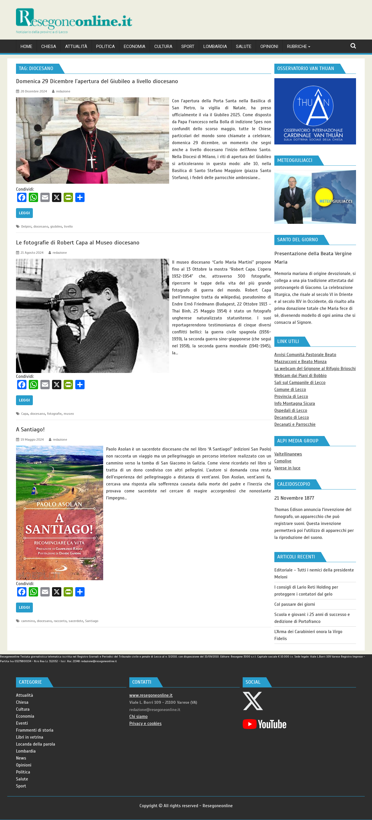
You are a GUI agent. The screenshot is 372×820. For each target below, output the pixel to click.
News (21, 758)
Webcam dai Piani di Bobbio (300, 375)
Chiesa (22, 702)
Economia (25, 716)
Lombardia (26, 751)
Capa (24, 414)
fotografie (54, 414)
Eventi (22, 723)
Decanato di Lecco (291, 417)
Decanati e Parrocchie (295, 424)
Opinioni (23, 765)
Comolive (282, 461)
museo (69, 414)
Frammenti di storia (34, 730)
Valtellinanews (288, 454)
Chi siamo (138, 716)
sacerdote (76, 621)
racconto (60, 621)
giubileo (56, 226)
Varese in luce (287, 468)
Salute (22, 779)
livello (68, 226)
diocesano (40, 226)
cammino (28, 621)
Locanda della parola (35, 744)
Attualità (24, 695)
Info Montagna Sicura (294, 403)
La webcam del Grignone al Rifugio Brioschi (315, 368)
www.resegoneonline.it (151, 695)
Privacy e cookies (145, 723)
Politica (23, 772)
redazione (61, 91)
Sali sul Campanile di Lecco (300, 382)
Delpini (26, 226)
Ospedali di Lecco (290, 410)
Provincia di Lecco (291, 396)
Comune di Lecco (290, 389)
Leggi (24, 213)
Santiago (91, 621)
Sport (21, 786)
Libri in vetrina (29, 737)
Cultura (23, 709)
